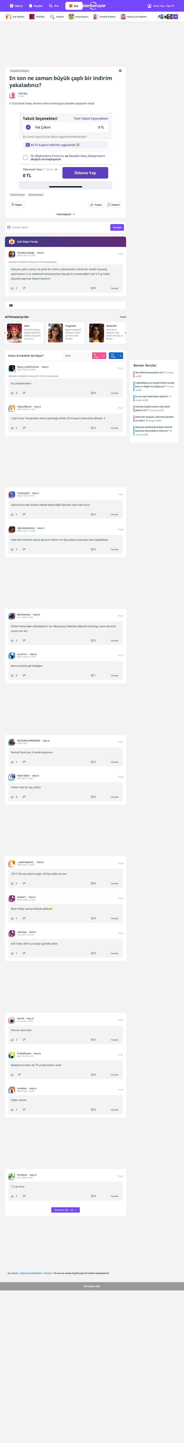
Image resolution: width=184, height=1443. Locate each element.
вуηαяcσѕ (22, 654)
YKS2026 (36, 16)
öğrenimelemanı (26, 528)
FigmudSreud (24, 406)
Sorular (48, 1273)
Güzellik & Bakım (104, 16)
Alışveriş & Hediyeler (133, 16)
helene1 (21, 897)
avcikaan (22, 1088)
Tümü (123, 317)
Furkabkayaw (24, 1053)
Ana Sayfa (12, 1273)
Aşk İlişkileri (15, 16)
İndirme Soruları (36, 195)
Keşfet (35, 6)
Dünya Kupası (78, 16)
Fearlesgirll (23, 493)
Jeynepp (21, 932)
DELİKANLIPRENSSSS (28, 740)
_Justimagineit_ (25, 862)
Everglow (22, 1174)
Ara (54, 5)
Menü (16, 6)
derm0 (20, 1018)
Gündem (56, 16)
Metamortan (23, 614)
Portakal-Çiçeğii (25, 252)
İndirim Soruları (17, 195)
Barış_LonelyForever (28, 366)
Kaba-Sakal (23, 775)
